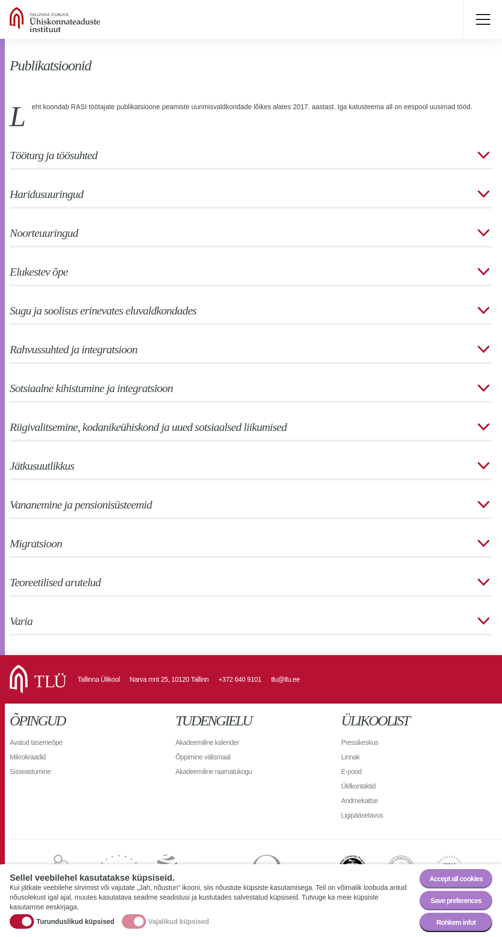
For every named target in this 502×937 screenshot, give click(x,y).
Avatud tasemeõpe (36, 742)
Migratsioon (36, 543)
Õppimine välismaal (203, 757)
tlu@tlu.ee (285, 679)
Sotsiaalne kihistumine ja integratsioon (91, 388)
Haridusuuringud (46, 194)
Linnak (350, 757)
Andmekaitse (359, 801)
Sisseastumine (30, 771)
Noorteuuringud (44, 233)
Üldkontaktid (358, 786)
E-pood (351, 771)
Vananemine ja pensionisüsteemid (81, 504)
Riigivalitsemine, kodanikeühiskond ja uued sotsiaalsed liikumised (148, 427)
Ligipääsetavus (362, 815)
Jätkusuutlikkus (42, 466)
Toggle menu (482, 19)
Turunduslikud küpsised (75, 921)
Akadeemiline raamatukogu (214, 771)
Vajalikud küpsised (178, 921)
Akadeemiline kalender (207, 742)
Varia (21, 621)
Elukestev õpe (39, 271)
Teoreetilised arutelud (55, 582)
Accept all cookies (456, 879)
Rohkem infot (456, 922)
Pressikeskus (359, 742)
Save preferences (456, 900)
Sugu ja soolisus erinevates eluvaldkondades (103, 310)
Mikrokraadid (28, 757)
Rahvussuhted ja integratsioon (73, 349)
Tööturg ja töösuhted (53, 155)
